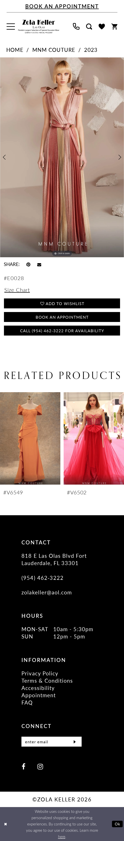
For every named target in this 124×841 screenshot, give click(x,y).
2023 (91, 49)
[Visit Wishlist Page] (101, 26)
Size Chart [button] (17, 289)
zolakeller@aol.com (46, 592)
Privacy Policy (39, 673)
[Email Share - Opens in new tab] (39, 264)
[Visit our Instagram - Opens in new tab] (40, 766)
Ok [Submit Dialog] (117, 824)
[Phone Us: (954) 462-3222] (76, 26)
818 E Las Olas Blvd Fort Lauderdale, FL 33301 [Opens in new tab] (54, 559)
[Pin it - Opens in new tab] (28, 264)
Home (14, 49)
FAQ (27, 702)
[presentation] (30, 438)
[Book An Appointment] (62, 6)
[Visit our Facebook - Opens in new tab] (23, 766)
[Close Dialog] (5, 824)
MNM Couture (53, 49)
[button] (10, 26)
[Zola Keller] (38, 26)
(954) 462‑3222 (42, 577)
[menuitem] (10, 26)
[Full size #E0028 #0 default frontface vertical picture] (62, 157)
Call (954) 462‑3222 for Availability (62, 330)
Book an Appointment (62, 317)
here (61, 836)
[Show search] (89, 26)
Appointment (38, 695)
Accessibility (38, 688)
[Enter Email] (51, 742)
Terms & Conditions (47, 680)
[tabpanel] (62, 157)
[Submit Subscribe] (75, 742)
